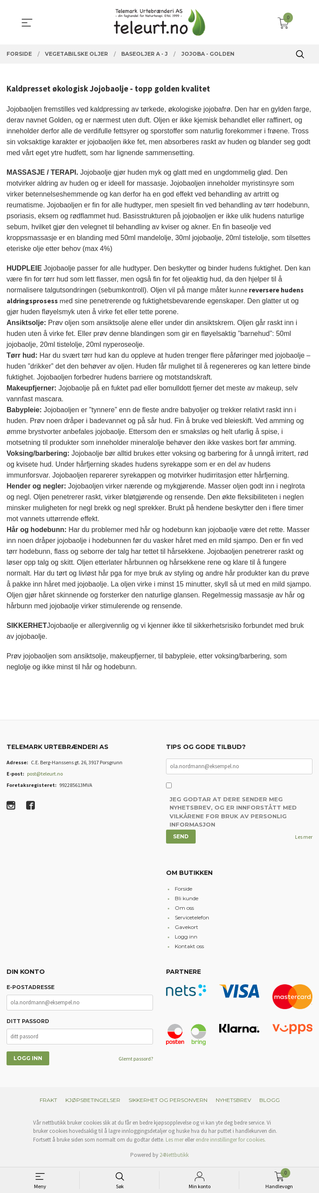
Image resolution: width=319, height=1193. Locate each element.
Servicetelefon (192, 918)
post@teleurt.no (45, 773)
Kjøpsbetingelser (92, 1100)
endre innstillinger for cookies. (231, 1140)
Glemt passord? (136, 1059)
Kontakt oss (189, 947)
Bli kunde (186, 899)
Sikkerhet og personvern (168, 1100)
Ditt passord (28, 1021)
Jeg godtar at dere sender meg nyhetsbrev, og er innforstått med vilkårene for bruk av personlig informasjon (233, 812)
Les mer (303, 837)
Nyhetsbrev (233, 1100)
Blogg (269, 1100)
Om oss (184, 908)
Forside (183, 889)
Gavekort (186, 928)
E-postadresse (30, 987)
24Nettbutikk (174, 1155)
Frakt (48, 1100)
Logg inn (186, 937)
